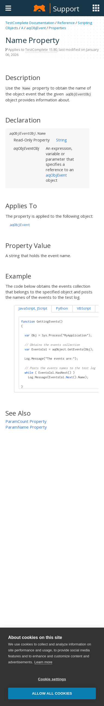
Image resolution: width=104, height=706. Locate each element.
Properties (57, 27)
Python (62, 308)
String (61, 139)
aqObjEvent (36, 27)
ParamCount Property (26, 421)
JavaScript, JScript (33, 308)
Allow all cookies (52, 693)
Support (66, 9)
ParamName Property (26, 427)
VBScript (84, 308)
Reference (66, 22)
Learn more (43, 662)
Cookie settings (52, 679)
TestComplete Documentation (29, 22)
